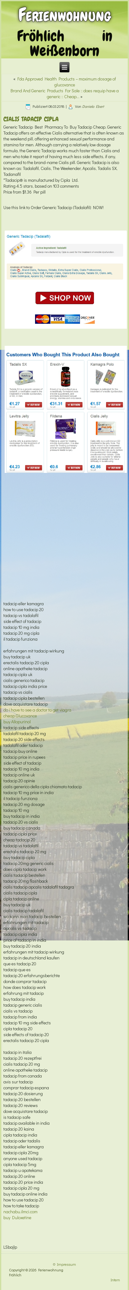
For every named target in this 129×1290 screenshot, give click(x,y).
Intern (115, 1279)
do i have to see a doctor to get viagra (37, 710)
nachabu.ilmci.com (20, 1212)
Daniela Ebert (93, 106)
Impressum (66, 1264)
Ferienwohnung (64, 15)
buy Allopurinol (17, 722)
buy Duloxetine (17, 1217)
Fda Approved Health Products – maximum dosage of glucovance (66, 82)
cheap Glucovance (20, 716)
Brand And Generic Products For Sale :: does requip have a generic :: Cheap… (65, 93)
